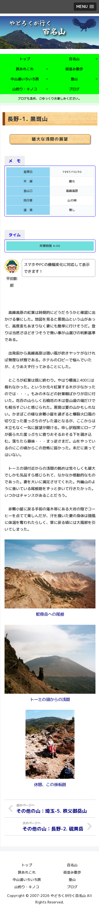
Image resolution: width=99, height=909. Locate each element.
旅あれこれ (27, 872)
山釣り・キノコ (26, 886)
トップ (26, 865)
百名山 (72, 865)
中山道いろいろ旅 (27, 879)
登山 (72, 879)
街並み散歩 (72, 872)
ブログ (72, 886)
